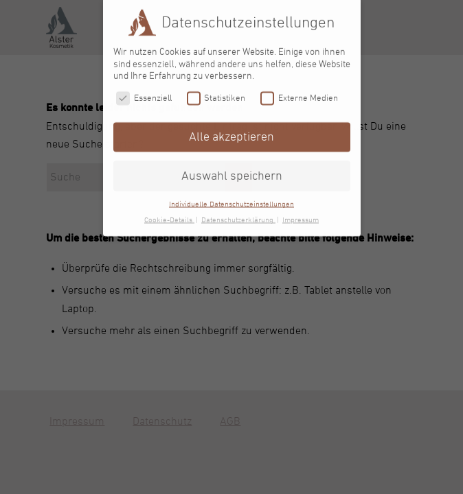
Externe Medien (299, 93)
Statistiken (216, 93)
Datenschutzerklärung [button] (238, 215)
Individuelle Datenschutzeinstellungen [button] (231, 199)
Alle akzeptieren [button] (231, 132)
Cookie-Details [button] (169, 215)
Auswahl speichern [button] (231, 171)
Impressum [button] (300, 215)
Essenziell (144, 93)
